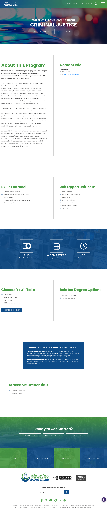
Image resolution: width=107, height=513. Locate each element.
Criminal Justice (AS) (69, 295)
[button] (42, 31)
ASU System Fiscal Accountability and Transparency (75, 507)
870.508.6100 (53, 507)
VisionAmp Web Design (59, 505)
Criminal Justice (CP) (69, 298)
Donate (81, 4)
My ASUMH (89, 4)
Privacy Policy (71, 505)
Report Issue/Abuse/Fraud (85, 505)
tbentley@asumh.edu (71, 74)
